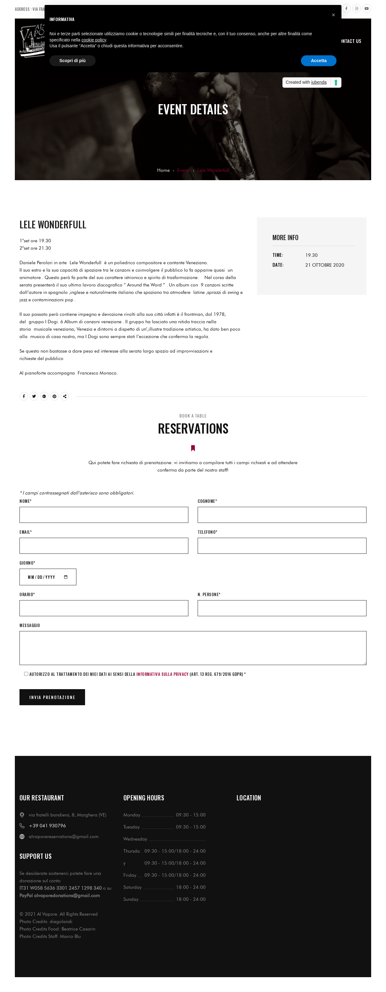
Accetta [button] (319, 60)
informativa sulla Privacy (162, 674)
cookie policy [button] (94, 39)
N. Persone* (209, 594)
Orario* (27, 594)
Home (163, 170)
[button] (333, 15)
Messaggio (29, 625)
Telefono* (207, 532)
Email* (25, 532)
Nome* (25, 501)
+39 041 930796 (47, 826)
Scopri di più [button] (72, 60)
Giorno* (27, 563)
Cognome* (207, 501)
